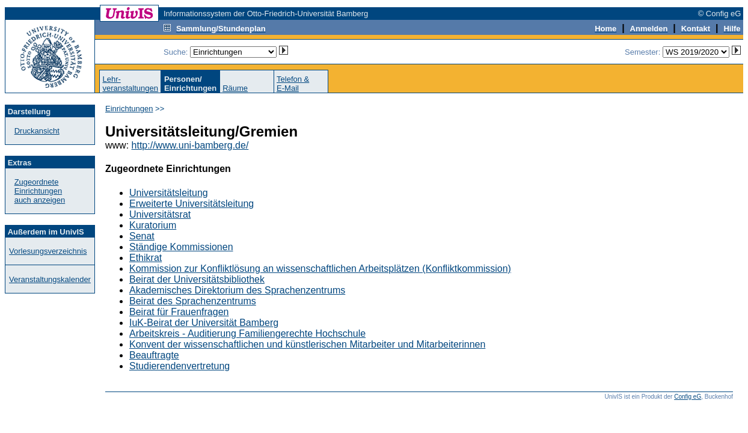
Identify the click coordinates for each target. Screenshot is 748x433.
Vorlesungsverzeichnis (48, 251)
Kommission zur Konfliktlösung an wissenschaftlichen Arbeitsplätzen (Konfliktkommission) (320, 268)
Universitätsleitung (168, 193)
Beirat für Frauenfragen (178, 312)
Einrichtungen (129, 108)
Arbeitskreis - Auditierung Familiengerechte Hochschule (247, 333)
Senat (142, 236)
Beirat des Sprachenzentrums (192, 301)
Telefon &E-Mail (293, 84)
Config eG (687, 396)
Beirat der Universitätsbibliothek (197, 279)
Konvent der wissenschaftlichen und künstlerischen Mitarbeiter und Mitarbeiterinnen (307, 344)
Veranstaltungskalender (50, 279)
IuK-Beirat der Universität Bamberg (203, 323)
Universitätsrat (160, 214)
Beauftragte (154, 355)
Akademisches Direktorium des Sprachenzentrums (237, 290)
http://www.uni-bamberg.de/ (190, 145)
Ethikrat (145, 258)
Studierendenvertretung (179, 366)
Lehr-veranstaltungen (130, 84)
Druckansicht (37, 130)
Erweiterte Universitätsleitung (191, 203)
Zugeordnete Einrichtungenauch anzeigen (40, 190)
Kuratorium (152, 225)
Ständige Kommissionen (181, 247)
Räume (235, 88)
